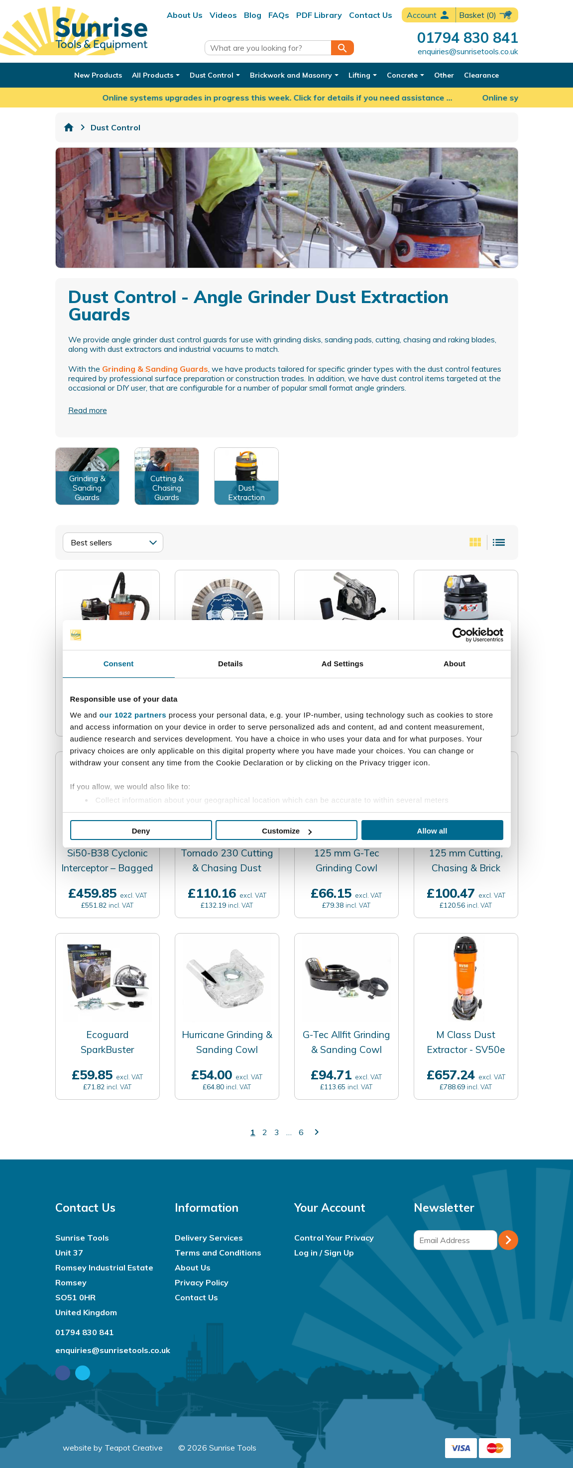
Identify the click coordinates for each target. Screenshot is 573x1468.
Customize (287, 831)
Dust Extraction (246, 492)
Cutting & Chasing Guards (167, 487)
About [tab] (454, 663)
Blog (252, 15)
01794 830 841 (467, 37)
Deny (141, 831)
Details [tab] (230, 663)
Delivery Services (209, 1238)
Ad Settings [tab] (342, 663)
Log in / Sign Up (324, 1253)
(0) (486, 15)
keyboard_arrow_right (317, 1132)
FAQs (278, 15)
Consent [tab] (119, 663)
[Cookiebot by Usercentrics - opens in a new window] (459, 635)
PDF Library (319, 15)
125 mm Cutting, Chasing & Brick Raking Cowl (466, 868)
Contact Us (370, 15)
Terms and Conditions (218, 1253)
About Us (185, 15)
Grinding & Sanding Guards (155, 369)
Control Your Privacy (334, 1238)
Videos (223, 15)
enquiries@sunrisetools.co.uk (468, 51)
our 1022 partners (133, 715)
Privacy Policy (202, 1282)
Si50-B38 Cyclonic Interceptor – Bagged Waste (107, 868)
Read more (87, 410)
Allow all (432, 831)
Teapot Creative (134, 1448)
